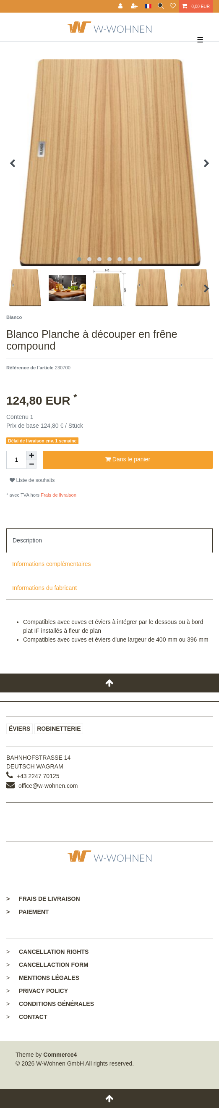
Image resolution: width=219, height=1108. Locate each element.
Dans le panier (127, 459)
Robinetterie (59, 728)
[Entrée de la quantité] (16, 460)
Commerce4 (60, 1054)
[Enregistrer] (135, 6)
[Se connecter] (121, 6)
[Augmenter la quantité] (31, 455)
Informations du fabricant (44, 587)
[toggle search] (160, 6)
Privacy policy (43, 990)
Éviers (19, 728)
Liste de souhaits (32, 480)
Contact (33, 1016)
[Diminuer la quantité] (31, 464)
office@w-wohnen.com (48, 785)
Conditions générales (56, 1003)
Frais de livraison (57, 494)
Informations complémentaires (51, 564)
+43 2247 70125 (38, 776)
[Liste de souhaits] (173, 6)
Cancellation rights (54, 951)
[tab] (109, 540)
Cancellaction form (54, 964)
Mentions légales (49, 977)
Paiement (27, 911)
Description (27, 540)
